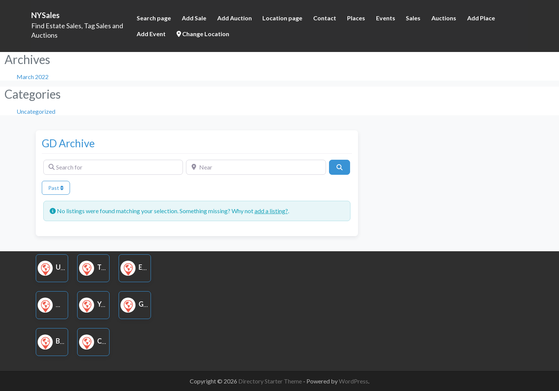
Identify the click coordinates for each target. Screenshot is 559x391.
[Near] (256, 167)
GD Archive (68, 143)
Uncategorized (36, 111)
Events (385, 17)
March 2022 (33, 76)
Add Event (151, 33)
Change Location (203, 33)
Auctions (443, 17)
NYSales (45, 15)
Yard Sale (105, 304)
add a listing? (271, 210)
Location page (282, 17)
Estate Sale (150, 267)
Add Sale (194, 17)
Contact (324, 17)
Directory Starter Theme (270, 381)
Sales (413, 17)
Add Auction (234, 17)
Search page (154, 17)
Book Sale (65, 341)
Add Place (481, 17)
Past (56, 188)
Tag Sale (103, 267)
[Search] (339, 167)
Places (356, 17)
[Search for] (113, 167)
